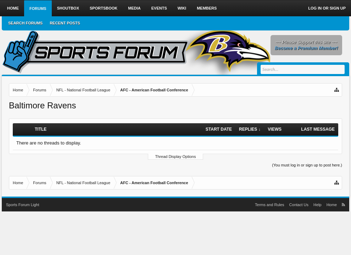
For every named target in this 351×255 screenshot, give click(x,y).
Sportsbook (103, 8)
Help (317, 205)
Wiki (182, 8)
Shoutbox (68, 8)
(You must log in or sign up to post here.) (307, 165)
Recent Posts (65, 23)
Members (207, 8)
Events (159, 8)
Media (134, 8)
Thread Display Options (175, 156)
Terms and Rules (269, 205)
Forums (37, 8)
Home (13, 8)
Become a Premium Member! (306, 48)
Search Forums (25, 23)
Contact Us (298, 205)
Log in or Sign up (327, 8)
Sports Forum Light (22, 205)
